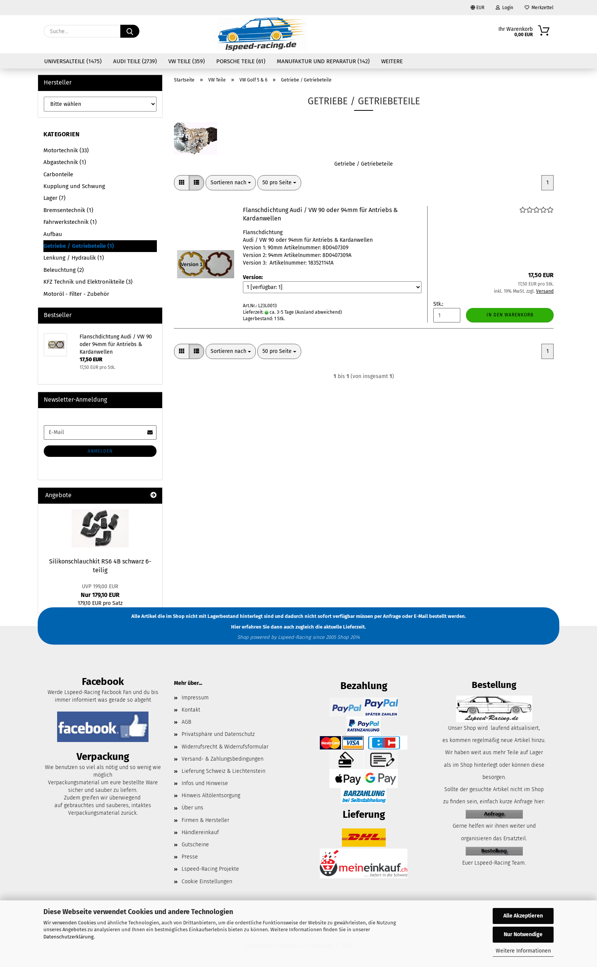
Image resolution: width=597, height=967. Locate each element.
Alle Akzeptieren (523, 916)
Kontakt (191, 710)
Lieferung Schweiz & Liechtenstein (223, 771)
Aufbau (52, 234)
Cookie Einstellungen (207, 881)
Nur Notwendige (523, 934)
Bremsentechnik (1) (68, 210)
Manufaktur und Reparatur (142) (323, 61)
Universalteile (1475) (73, 61)
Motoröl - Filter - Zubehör (76, 293)
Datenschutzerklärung (68, 937)
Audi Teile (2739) (135, 61)
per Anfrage (387, 616)
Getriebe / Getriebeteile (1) (78, 246)
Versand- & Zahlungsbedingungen (222, 759)
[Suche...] (129, 31)
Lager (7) (54, 198)
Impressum (195, 697)
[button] (181, 182)
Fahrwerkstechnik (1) (70, 222)
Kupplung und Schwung (74, 186)
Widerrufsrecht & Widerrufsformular (225, 747)
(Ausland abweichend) (318, 312)
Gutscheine (195, 844)
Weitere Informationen (523, 951)
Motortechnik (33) (66, 150)
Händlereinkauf (200, 832)
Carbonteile (58, 174)
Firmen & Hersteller (205, 820)
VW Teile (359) (186, 61)
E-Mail (421, 616)
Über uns (192, 807)
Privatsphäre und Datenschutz (218, 734)
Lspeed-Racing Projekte (210, 869)
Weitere (392, 61)
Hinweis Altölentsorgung (211, 795)
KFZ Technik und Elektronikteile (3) (87, 281)
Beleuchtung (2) (63, 269)
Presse (190, 857)
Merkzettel (539, 7)
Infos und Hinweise (205, 783)
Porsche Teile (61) (240, 61)
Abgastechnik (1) (64, 162)
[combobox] (231, 182)
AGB (186, 722)
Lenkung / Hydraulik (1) (73, 257)
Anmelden (100, 451)
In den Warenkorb (510, 315)
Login (504, 7)
